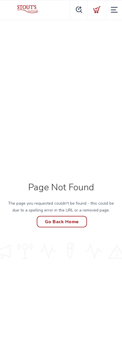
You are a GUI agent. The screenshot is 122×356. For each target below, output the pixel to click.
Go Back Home (62, 222)
